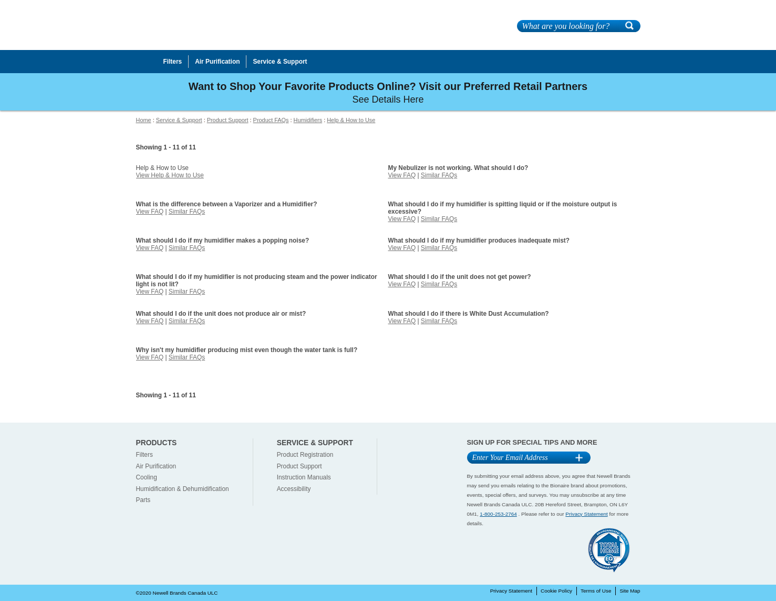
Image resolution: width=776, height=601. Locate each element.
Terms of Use (596, 591)
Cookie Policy (556, 591)
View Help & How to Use (170, 175)
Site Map (629, 591)
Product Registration (305, 454)
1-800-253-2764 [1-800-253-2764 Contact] (498, 514)
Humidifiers (308, 120)
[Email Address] (518, 458)
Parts (143, 500)
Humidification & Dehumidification (182, 489)
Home (143, 120)
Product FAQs (271, 120)
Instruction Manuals (304, 477)
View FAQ (402, 175)
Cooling (146, 477)
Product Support (228, 120)
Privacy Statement (586, 514)
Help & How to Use (351, 120)
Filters (144, 454)
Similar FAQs (439, 175)
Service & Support (179, 120)
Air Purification (156, 466)
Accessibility (294, 489)
